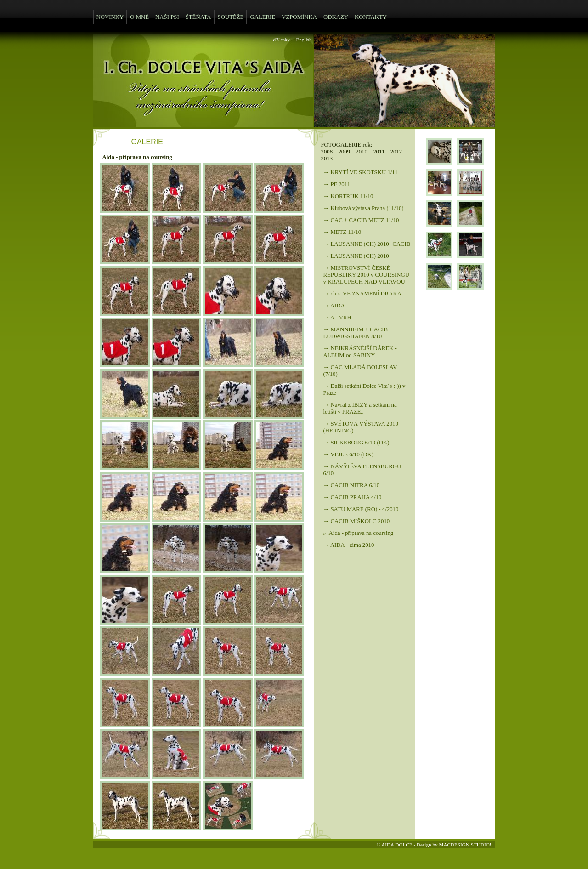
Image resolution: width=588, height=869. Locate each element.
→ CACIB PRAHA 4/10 (352, 497)
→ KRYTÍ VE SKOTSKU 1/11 (360, 172)
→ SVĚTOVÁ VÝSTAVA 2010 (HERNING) (360, 427)
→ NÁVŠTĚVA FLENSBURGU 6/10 (362, 470)
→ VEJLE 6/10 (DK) (348, 454)
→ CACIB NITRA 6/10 (351, 485)
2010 (362, 151)
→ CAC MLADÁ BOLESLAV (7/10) (360, 370)
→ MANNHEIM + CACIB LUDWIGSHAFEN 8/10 (355, 333)
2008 (327, 151)
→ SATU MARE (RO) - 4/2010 (361, 509)
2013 (327, 158)
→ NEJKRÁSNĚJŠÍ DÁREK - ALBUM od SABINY (360, 351)
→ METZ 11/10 (342, 232)
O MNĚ (139, 17)
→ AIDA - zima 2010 (348, 545)
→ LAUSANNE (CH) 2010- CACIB (367, 244)
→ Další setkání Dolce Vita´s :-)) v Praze (364, 389)
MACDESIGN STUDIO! (465, 844)
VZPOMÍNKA (299, 17)
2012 (396, 151)
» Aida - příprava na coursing (358, 533)
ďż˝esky (281, 39)
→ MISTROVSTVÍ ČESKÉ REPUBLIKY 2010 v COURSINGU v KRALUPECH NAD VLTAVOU (366, 275)
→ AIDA (334, 305)
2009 (344, 151)
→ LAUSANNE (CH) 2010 (356, 256)
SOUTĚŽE (231, 17)
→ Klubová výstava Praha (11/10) (363, 208)
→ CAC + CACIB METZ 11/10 (361, 220)
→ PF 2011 (337, 184)
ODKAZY (335, 17)
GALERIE (262, 17)
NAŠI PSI (167, 17)
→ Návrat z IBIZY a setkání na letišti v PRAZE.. (360, 408)
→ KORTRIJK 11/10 (348, 196)
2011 (378, 151)
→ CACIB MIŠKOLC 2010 (356, 521)
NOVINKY (110, 17)
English (303, 39)
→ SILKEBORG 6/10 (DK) (356, 442)
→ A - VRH (337, 317)
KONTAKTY (371, 17)
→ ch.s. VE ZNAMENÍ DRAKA (362, 293)
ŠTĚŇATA (198, 17)
